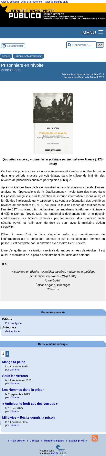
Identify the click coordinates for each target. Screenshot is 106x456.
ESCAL (55, 453)
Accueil (6, 56)
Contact (33, 440)
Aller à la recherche (31, 1)
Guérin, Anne (12, 331)
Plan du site (16, 440)
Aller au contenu (10, 1)
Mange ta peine (13, 362)
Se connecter (15, 45)
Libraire (14, 369)
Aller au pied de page (56, 1)
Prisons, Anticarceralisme (28, 56)
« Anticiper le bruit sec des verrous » (30, 403)
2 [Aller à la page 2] (7, 353)
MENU (89, 32)
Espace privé (75, 440)
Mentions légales (52, 440)
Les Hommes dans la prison (23, 389)
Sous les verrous (15, 376)
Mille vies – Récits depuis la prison (28, 417)
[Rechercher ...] (81, 45)
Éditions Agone (13, 323)
